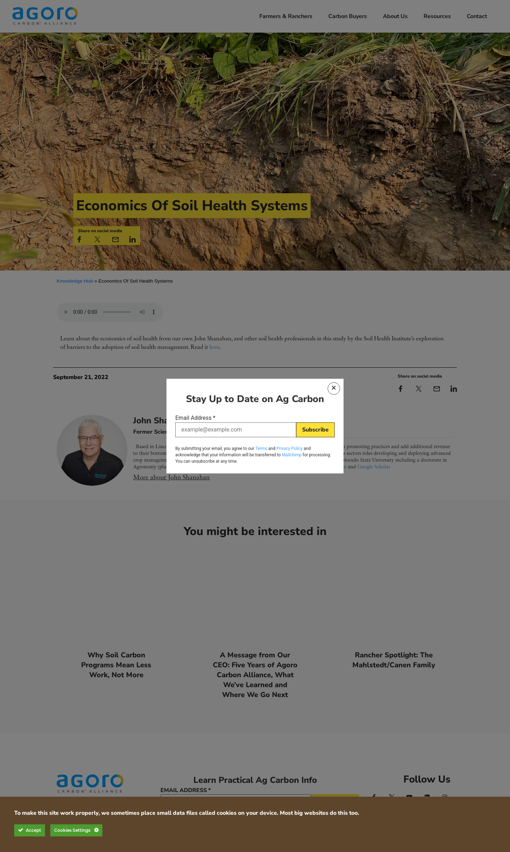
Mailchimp (292, 454)
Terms (261, 448)
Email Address (195, 419)
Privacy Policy (289, 448)
